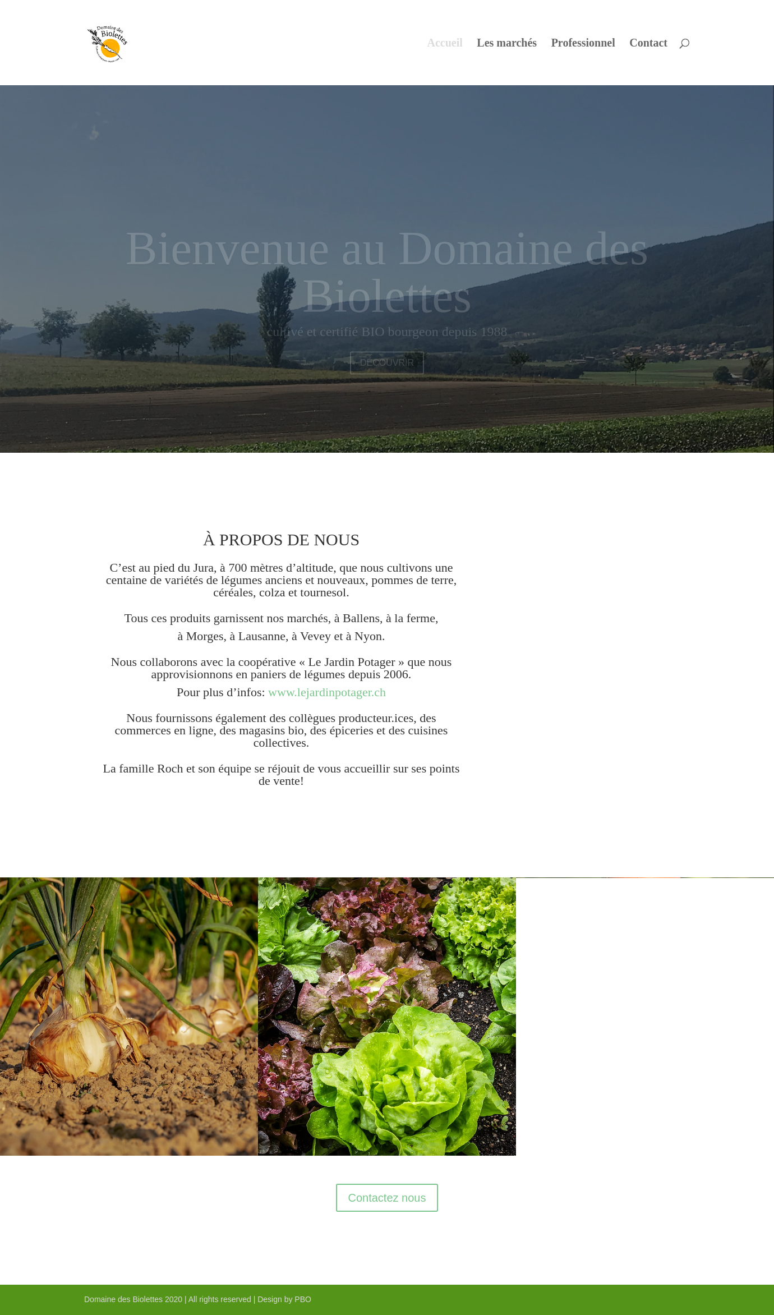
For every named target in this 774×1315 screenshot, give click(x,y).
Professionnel (583, 44)
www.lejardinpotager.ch (327, 692)
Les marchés (507, 44)
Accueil (445, 44)
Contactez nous (387, 1198)
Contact (648, 44)
